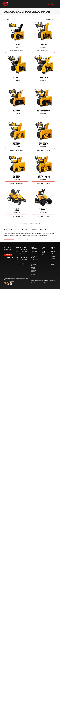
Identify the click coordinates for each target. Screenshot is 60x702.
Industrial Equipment (33, 268)
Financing (43, 258)
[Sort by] (50, 19)
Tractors (32, 254)
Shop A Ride (12, 281)
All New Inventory (34, 251)
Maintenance (53, 262)
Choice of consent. (44, 283)
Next (37, 223)
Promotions (53, 258)
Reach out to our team (9, 239)
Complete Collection (33, 274)
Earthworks (33, 261)
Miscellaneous (34, 262)
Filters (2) (7, 19)
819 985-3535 (8, 257)
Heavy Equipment (34, 259)
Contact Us (53, 251)
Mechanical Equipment (33, 265)
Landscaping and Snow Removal (34, 257)
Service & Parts (52, 260)
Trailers (32, 253)
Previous (23, 223)
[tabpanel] (21, 255)
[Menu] (56, 4)
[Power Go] (16, 283)
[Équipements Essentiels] (5, 4)
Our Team (53, 254)
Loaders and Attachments (44, 256)
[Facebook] (23, 264)
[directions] (52, 4)
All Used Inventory (43, 252)
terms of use (37, 283)
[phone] (48, 4)
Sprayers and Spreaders (33, 271)
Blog (52, 253)
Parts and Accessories (53, 265)
